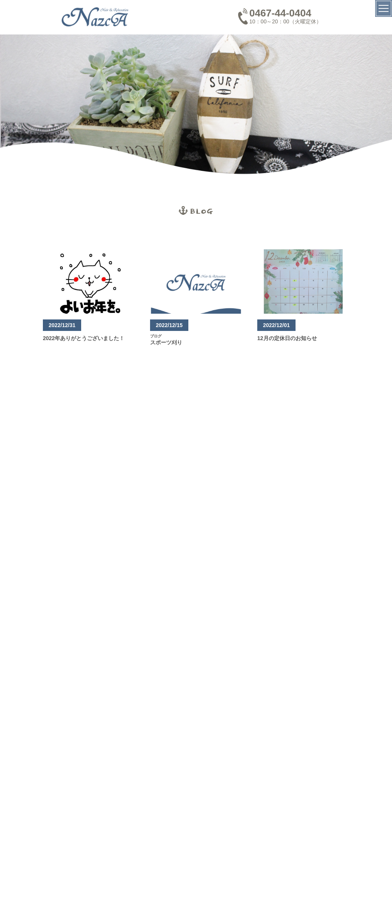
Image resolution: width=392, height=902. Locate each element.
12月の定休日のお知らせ (287, 338)
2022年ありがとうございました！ (83, 338)
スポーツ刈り (166, 342)
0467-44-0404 (280, 13)
